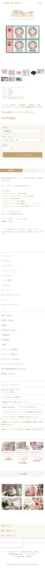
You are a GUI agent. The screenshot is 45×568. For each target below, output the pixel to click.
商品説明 (11, 170)
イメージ (34, 170)
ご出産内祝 (10, 93)
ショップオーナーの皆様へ (11, 397)
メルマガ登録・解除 (18, 556)
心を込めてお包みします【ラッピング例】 (10, 391)
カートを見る (28, 540)
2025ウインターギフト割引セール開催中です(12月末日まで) (22, 430)
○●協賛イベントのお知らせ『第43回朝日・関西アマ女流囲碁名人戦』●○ (22, 423)
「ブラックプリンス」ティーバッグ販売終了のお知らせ (22, 412)
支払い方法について (14, 551)
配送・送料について (26, 551)
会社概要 (29, 556)
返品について (37, 551)
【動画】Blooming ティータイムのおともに (20, 407)
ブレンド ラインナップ (10, 385)
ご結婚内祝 (10, 91)
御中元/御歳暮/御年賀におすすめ (16, 98)
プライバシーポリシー (30, 554)
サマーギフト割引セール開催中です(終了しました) (20, 417)
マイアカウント (5, 540)
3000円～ (10, 89)
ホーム (4, 87)
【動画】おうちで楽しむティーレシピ (15, 402)
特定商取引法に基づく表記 (15, 554)
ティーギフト (11, 87)
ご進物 (9, 94)
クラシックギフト (21, 87)
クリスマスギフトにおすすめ (15, 96)
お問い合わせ (5, 545)
